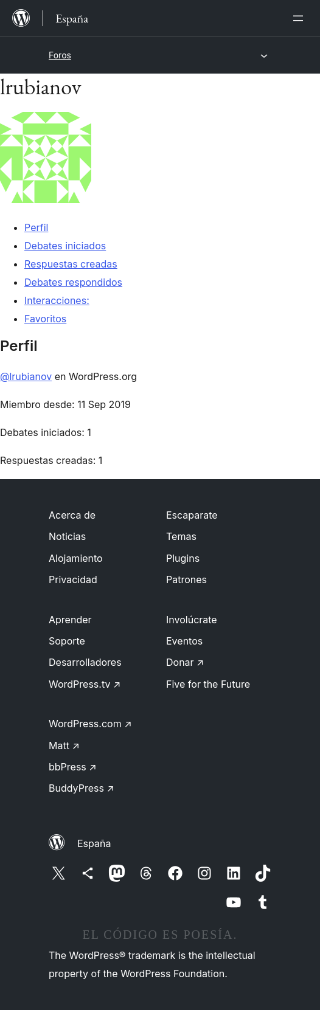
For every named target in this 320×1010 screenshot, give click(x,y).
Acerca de (72, 515)
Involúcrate (191, 620)
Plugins (183, 558)
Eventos (184, 641)
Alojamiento (76, 558)
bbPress (73, 767)
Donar (185, 662)
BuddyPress (81, 788)
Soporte (67, 641)
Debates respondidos (73, 282)
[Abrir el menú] (300, 18)
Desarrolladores (85, 662)
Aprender (70, 620)
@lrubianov (26, 376)
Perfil (36, 227)
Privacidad (73, 579)
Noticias (67, 536)
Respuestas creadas (70, 264)
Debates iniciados (65, 246)
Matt (64, 745)
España (94, 843)
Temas (181, 536)
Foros (60, 55)
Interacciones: (56, 300)
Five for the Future (208, 684)
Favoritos (45, 319)
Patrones (186, 579)
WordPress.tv (84, 684)
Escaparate (192, 515)
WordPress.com (90, 724)
